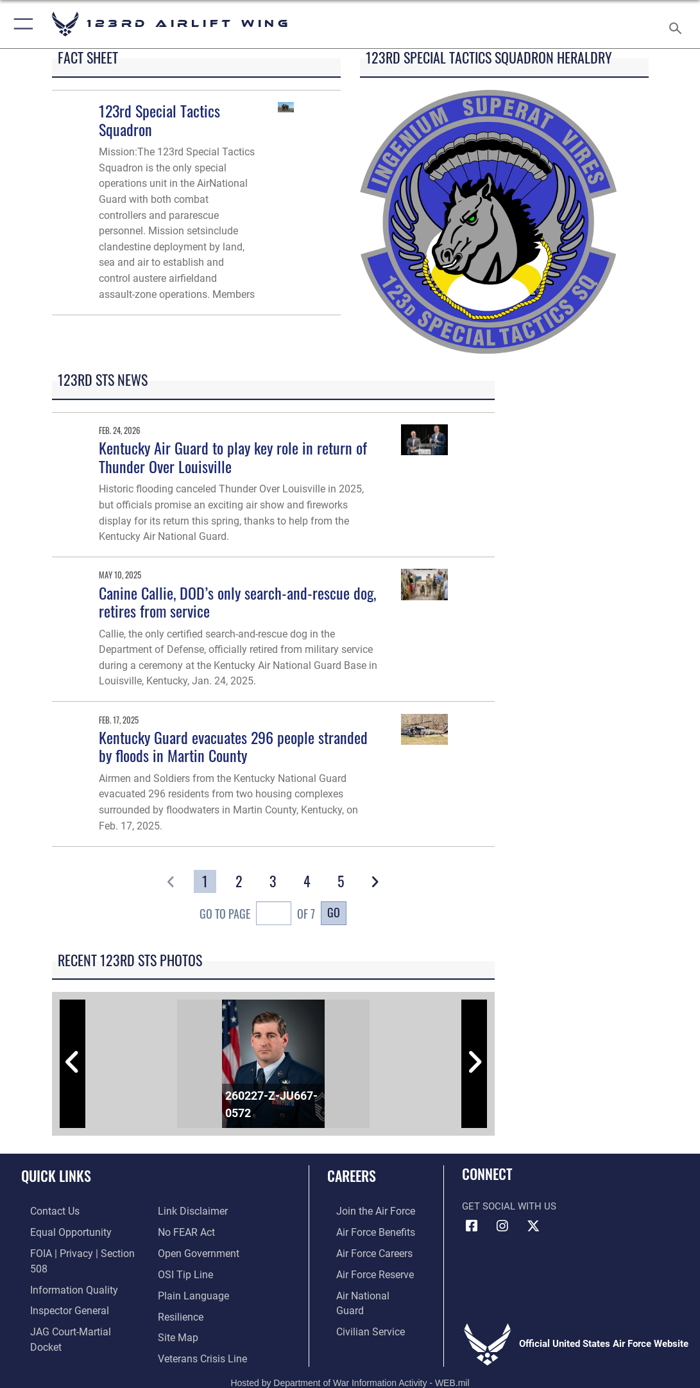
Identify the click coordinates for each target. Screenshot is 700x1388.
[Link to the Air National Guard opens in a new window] (366, 1290)
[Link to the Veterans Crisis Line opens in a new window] (201, 1329)
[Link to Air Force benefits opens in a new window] (365, 1230)
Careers (351, 1175)
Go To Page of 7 (257, 915)
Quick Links (56, 1175)
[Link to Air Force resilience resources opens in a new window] (180, 1290)
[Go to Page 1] (205, 881)
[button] (21, 24)
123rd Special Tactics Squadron (159, 120)
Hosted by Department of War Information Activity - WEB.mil (349, 1359)
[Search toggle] (677, 24)
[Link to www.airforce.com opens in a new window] (365, 1210)
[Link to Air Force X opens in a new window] (533, 1226)
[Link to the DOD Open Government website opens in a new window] (196, 1230)
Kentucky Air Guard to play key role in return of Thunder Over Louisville (233, 457)
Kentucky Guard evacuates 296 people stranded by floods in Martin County (233, 746)
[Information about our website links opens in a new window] (54, 1329)
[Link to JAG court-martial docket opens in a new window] (76, 1309)
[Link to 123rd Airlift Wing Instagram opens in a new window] (502, 1226)
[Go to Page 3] (273, 881)
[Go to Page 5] (341, 881)
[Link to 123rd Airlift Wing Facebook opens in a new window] (471, 1226)
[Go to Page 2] (239, 881)
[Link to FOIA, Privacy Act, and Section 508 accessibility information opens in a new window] (80, 1250)
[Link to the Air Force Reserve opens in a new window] (365, 1270)
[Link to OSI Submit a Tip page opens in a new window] (183, 1250)
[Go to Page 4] (307, 881)
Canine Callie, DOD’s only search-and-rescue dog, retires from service (237, 602)
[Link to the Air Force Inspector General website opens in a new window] (59, 1290)
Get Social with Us (509, 1206)
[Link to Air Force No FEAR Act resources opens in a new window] (186, 1210)
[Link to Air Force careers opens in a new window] (364, 1250)
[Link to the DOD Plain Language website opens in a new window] (190, 1270)
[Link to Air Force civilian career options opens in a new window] (360, 1309)
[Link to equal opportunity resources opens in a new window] (59, 1230)
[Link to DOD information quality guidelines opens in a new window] (62, 1270)
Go (333, 912)
